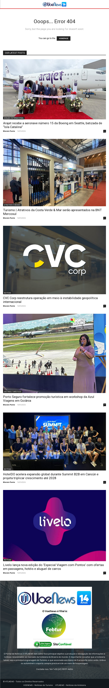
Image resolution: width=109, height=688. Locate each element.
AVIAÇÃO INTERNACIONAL (14, 118)
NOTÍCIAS (7, 293)
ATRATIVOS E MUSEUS (12, 205)
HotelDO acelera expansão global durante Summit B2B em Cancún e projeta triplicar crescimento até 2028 (50, 476)
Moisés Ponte (9, 131)
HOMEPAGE (63, 38)
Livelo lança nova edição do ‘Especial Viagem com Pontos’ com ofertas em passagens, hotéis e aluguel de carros (53, 567)
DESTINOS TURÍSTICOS (12, 392)
